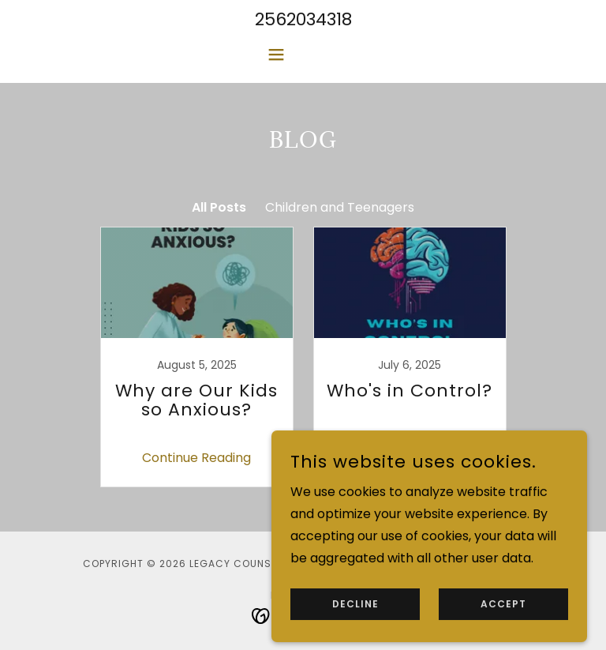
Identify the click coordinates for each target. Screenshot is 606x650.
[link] (196, 357)
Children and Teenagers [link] (339, 207)
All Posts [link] (219, 207)
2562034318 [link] (303, 19)
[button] (303, 54)
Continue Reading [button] (196, 458)
